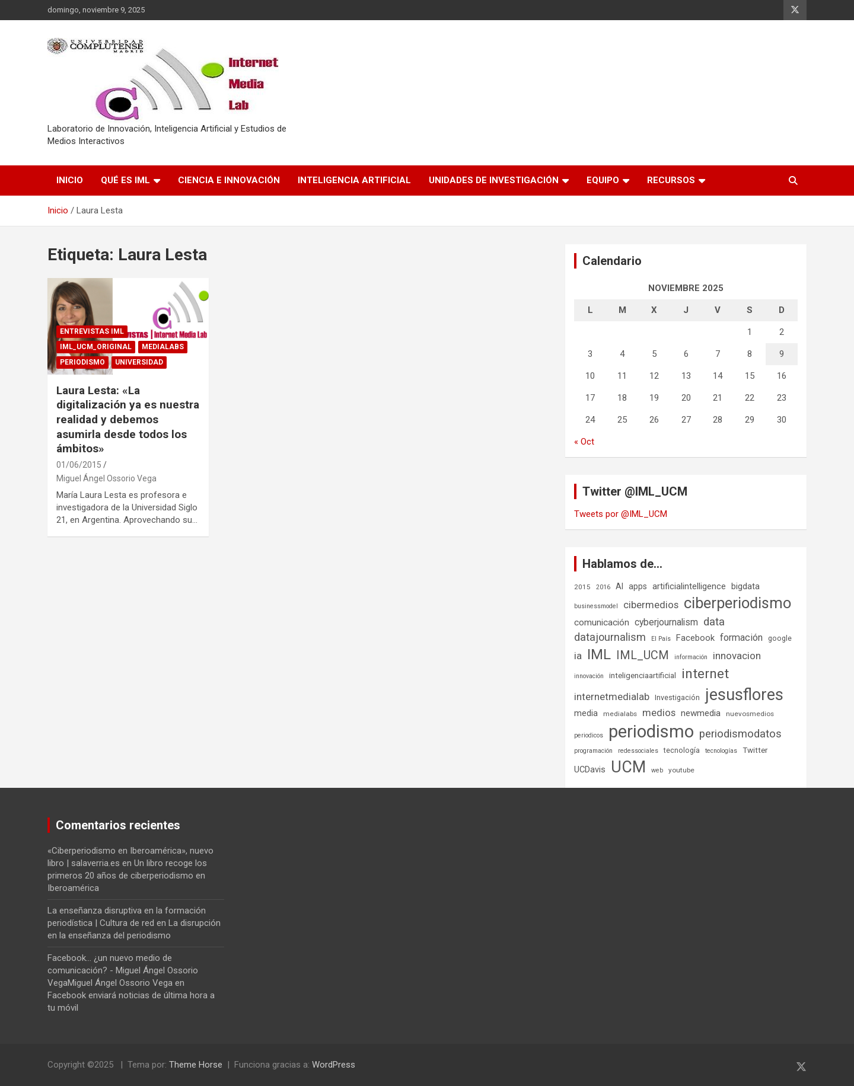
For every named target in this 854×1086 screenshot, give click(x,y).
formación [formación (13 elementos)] (741, 637)
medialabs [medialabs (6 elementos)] (620, 714)
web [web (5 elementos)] (657, 770)
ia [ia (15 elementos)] (578, 656)
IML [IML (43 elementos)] (599, 654)
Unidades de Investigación (494, 180)
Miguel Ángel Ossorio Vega (106, 478)
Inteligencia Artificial (354, 180)
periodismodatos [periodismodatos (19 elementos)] (740, 733)
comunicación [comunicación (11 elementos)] (601, 622)
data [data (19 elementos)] (714, 621)
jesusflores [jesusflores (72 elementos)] (744, 694)
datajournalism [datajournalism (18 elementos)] (610, 637)
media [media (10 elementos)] (586, 713)
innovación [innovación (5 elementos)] (589, 676)
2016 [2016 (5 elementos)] (603, 587)
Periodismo (82, 362)
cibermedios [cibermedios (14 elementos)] (650, 605)
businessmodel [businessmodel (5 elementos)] (596, 606)
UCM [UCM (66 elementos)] (628, 767)
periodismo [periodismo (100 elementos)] (651, 731)
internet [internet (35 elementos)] (705, 674)
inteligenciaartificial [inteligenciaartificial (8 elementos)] (642, 675)
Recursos (671, 180)
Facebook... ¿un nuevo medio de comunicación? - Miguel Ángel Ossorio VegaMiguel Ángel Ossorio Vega (122, 970)
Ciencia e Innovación (229, 180)
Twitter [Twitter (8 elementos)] (755, 750)
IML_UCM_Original (96, 347)
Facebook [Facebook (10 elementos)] (695, 638)
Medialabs (163, 347)
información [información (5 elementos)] (691, 657)
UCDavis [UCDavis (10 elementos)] (590, 769)
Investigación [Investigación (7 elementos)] (677, 697)
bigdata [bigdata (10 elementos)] (745, 586)
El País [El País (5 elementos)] (661, 639)
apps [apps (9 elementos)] (638, 586)
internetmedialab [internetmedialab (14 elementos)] (611, 696)
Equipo (603, 180)
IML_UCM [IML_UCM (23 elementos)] (642, 655)
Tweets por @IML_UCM (620, 514)
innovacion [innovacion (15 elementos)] (737, 656)
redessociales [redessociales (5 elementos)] (638, 751)
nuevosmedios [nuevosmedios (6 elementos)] (750, 714)
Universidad (139, 362)
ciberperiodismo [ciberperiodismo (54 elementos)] (737, 603)
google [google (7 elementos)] (780, 638)
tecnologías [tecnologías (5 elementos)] (721, 751)
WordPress (333, 1064)
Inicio (69, 180)
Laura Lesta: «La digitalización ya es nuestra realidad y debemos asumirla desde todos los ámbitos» (127, 420)
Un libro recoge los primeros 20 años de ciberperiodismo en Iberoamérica (127, 875)
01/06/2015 (78, 464)
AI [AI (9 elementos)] (619, 586)
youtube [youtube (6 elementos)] (681, 770)
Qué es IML (125, 180)
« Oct (584, 441)
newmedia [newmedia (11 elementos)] (701, 713)
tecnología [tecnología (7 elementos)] (682, 750)
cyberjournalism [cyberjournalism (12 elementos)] (666, 622)
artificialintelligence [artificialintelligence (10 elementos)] (689, 586)
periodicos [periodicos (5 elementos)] (588, 735)
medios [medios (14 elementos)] (658, 712)
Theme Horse (195, 1064)
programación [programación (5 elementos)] (593, 751)
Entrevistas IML (92, 331)
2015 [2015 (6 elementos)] (582, 587)
